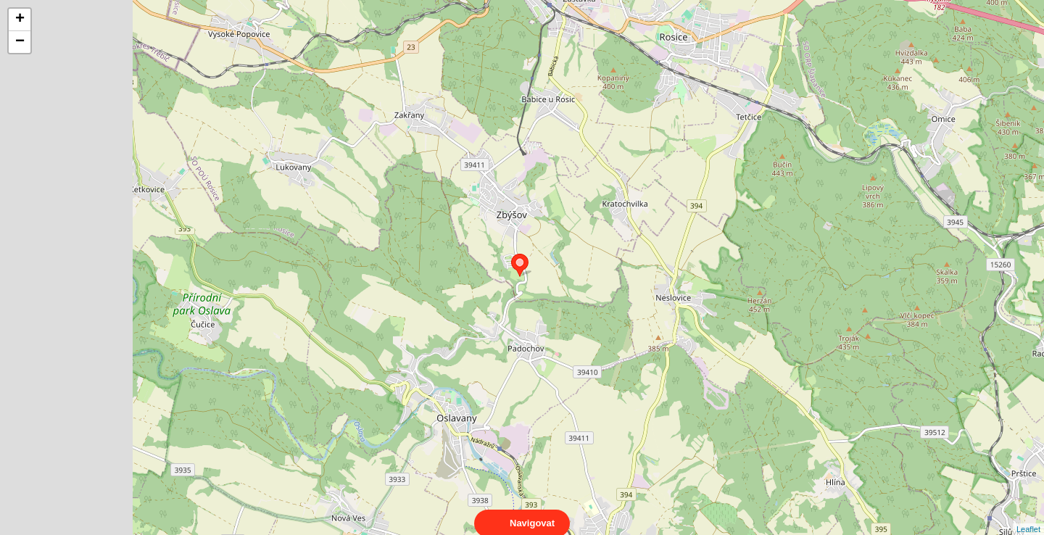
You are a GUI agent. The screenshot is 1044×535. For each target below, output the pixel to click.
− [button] (20, 42)
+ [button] (20, 19)
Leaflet (1028, 516)
